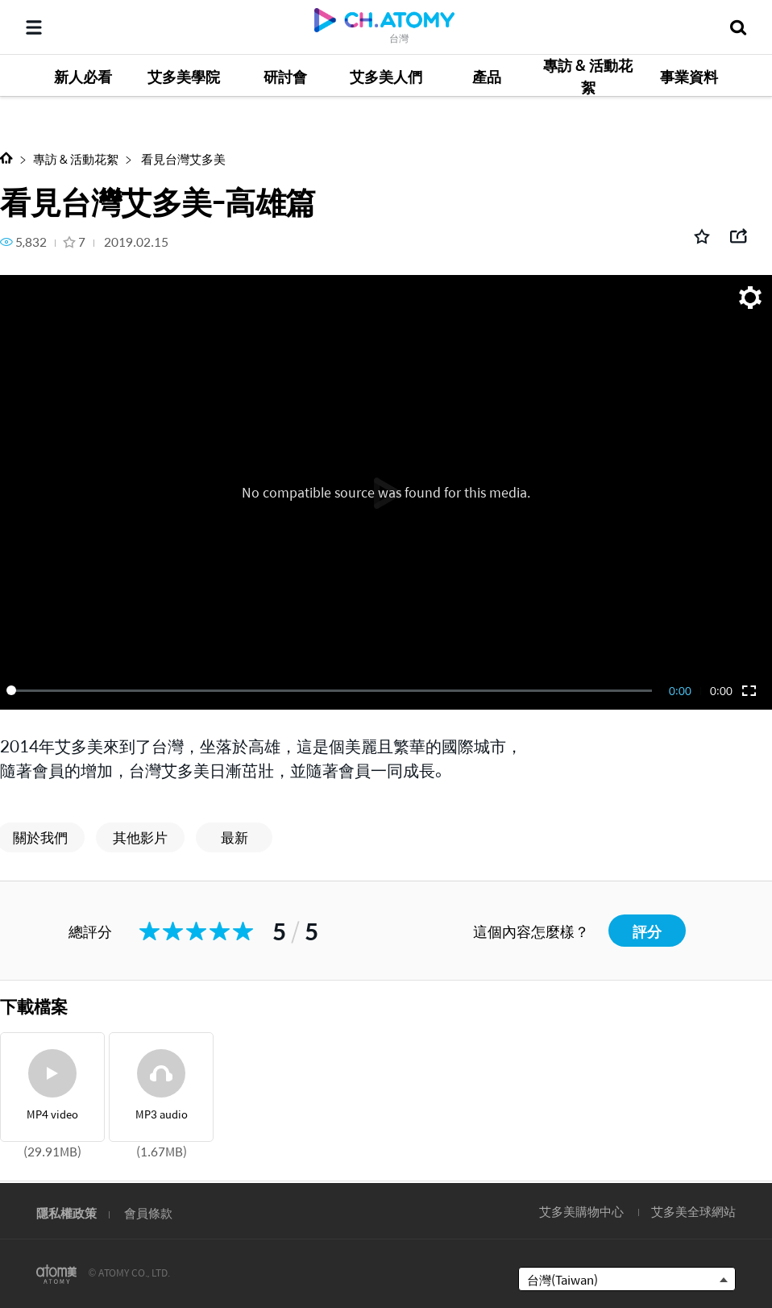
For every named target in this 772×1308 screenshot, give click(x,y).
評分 (647, 931)
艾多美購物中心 (581, 1211)
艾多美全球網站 (693, 1211)
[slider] (332, 690)
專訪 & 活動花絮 (75, 158)
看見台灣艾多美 (182, 158)
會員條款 (148, 1212)
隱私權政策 (66, 1212)
